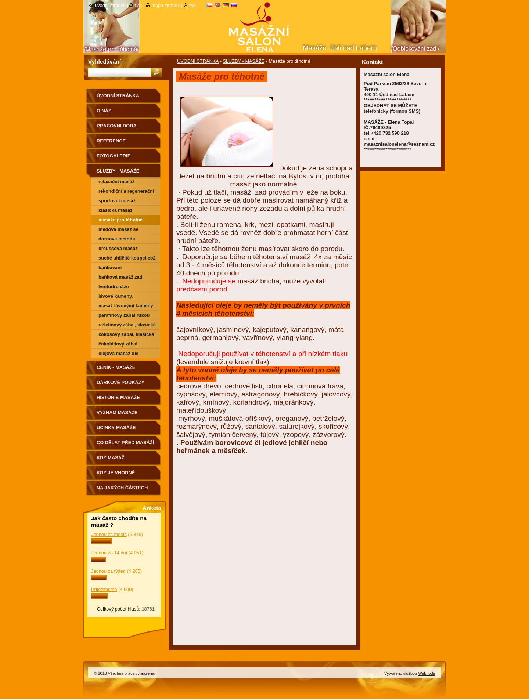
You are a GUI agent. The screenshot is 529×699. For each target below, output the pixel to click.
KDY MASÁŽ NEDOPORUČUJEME (120, 460)
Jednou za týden (108, 571)
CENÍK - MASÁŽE (116, 367)
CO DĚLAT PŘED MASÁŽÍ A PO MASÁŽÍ (125, 445)
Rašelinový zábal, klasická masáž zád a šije (127, 326)
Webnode (426, 673)
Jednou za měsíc (109, 534)
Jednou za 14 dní (109, 552)
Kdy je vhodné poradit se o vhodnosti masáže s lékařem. (123, 475)
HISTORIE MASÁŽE (118, 397)
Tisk (138, 5)
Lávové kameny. (115, 296)
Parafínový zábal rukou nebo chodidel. (124, 316)
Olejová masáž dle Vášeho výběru (118, 354)
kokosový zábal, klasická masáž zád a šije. (126, 335)
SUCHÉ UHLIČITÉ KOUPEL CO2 (127, 258)
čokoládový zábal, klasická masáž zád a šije (126, 345)
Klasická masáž (115, 210)
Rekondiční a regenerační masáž (126, 192)
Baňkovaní (110, 267)
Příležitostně (104, 589)
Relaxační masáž (116, 181)
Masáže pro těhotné (120, 219)
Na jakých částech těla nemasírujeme (122, 490)
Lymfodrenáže (113, 286)
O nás (104, 110)
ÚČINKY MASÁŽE (116, 427)
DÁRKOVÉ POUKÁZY (120, 382)
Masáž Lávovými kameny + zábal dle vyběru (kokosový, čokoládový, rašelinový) (125, 307)
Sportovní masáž (117, 200)
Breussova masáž (118, 248)
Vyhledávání (104, 61)
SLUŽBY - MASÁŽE (243, 61)
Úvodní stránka (110, 5)
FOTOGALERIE (113, 156)
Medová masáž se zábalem (118, 230)
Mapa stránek (165, 5)
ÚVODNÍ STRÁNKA (198, 61)
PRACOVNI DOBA (117, 125)
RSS (192, 5)
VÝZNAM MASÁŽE (117, 412)
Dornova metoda (116, 239)
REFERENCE (111, 141)
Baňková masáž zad (120, 277)
